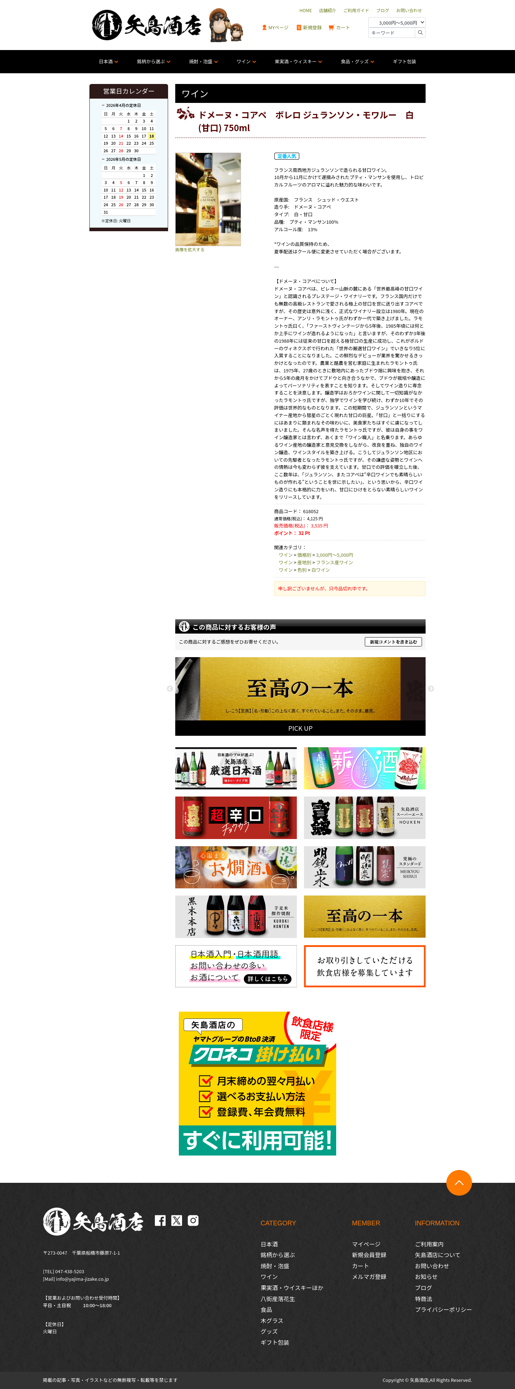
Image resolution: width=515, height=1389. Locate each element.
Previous (169, 689)
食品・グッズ (355, 61)
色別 (302, 569)
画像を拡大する (190, 249)
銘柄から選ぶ (151, 61)
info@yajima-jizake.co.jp (82, 1278)
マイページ (366, 1244)
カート (339, 27)
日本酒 (106, 61)
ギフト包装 (404, 61)
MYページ (275, 27)
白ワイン (321, 569)
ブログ (423, 1287)
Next (431, 689)
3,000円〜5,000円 (334, 554)
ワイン (244, 61)
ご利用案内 (429, 1244)
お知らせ (426, 1276)
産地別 (305, 562)
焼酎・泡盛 (200, 61)
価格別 (305, 554)
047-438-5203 (69, 1271)
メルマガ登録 (369, 1276)
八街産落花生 (278, 1298)
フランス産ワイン (334, 562)
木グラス (272, 1320)
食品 (266, 1309)
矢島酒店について (438, 1254)
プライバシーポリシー (443, 1309)
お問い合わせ (432, 1265)
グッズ (269, 1331)
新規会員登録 (369, 1254)
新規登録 (309, 27)
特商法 (423, 1298)
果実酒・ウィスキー (296, 61)
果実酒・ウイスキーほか (292, 1287)
